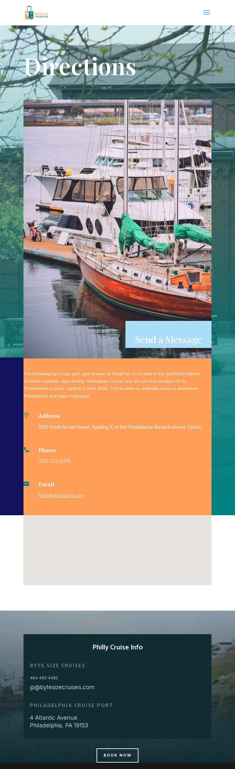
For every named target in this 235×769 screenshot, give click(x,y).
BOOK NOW (117, 755)
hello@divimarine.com (61, 495)
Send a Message (168, 339)
